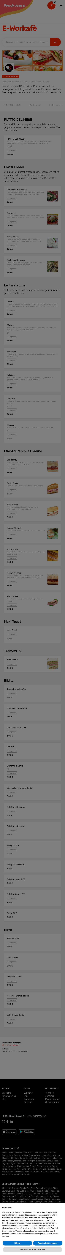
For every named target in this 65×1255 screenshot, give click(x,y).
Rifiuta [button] (17, 1243)
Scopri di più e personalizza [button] (32, 1249)
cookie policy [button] (49, 1220)
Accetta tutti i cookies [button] (48, 1243)
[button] (61, 1207)
